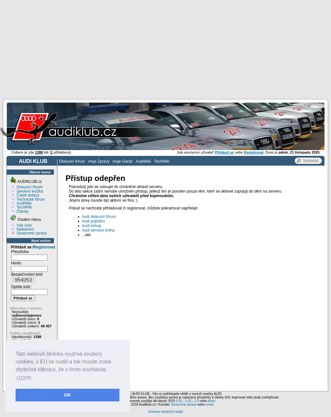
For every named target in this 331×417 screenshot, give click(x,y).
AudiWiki (143, 161)
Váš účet (24, 225)
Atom (211, 401)
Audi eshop (91, 225)
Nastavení (25, 229)
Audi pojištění (93, 221)
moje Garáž (123, 161)
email (209, 404)
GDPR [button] (24, 378)
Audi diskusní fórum (99, 216)
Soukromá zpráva (183, 404)
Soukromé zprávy (32, 233)
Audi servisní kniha (98, 230)
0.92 (188, 401)
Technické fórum (31, 199)
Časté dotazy (28, 195)
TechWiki (161, 161)
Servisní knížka (30, 191)
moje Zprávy (98, 161)
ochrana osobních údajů (165, 411)
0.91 (179, 401)
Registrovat (44, 247)
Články (23, 211)
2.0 (196, 401)
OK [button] (67, 395)
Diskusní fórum (72, 161)
